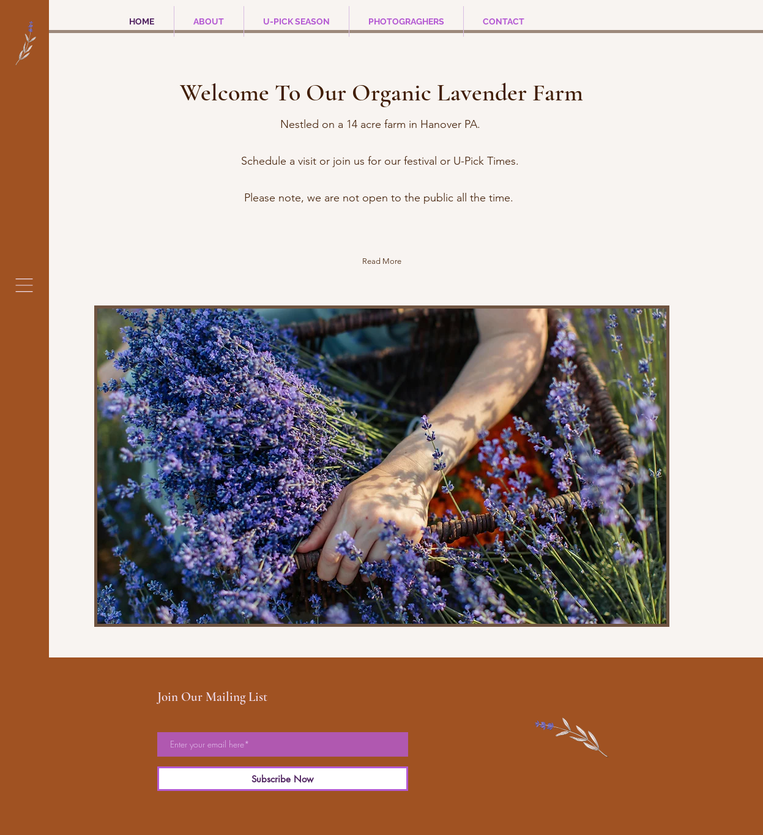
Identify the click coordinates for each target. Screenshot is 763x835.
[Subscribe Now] (282, 778)
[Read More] (382, 261)
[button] (24, 285)
